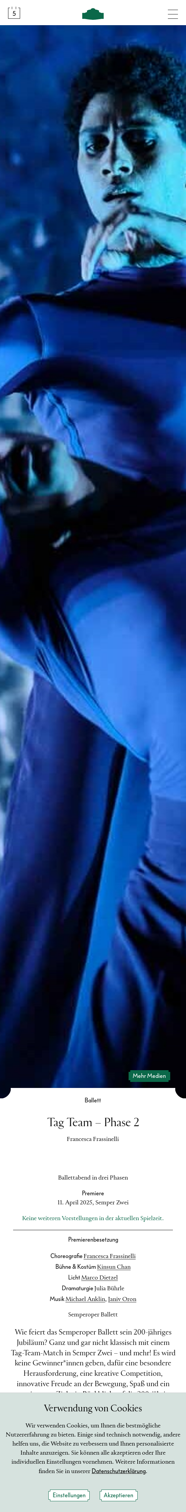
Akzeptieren (118, 1495)
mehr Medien (149, 1076)
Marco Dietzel (99, 1278)
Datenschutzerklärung (119, 1471)
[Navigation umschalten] (173, 13)
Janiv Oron (122, 1299)
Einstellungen (69, 1495)
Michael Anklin (85, 1299)
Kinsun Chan (114, 1267)
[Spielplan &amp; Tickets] (14, 13)
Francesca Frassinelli (110, 1256)
